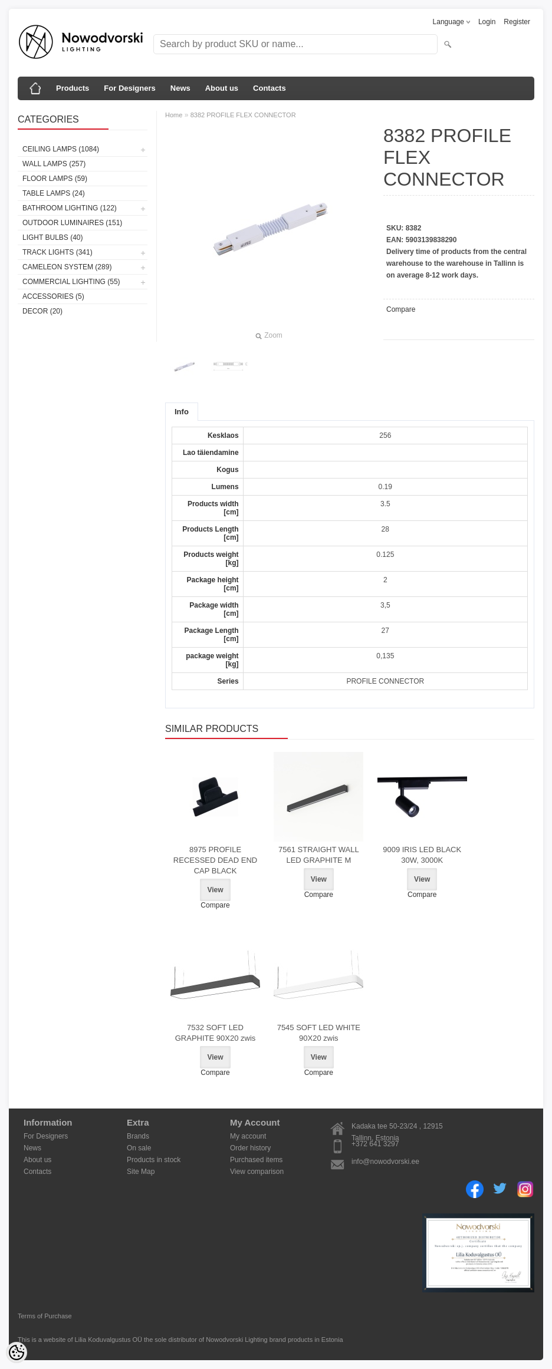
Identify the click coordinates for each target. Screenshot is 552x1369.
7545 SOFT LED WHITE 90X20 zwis (318, 1033)
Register (517, 22)
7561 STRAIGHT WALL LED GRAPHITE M (318, 855)
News (180, 88)
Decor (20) (42, 311)
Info (182, 411)
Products (72, 88)
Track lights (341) (57, 252)
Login (486, 22)
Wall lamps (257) (54, 164)
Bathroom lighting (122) (69, 208)
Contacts (269, 88)
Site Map (141, 1171)
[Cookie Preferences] (16, 1352)
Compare (400, 309)
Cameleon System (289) (66, 267)
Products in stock (153, 1160)
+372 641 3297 (375, 1144)
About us (221, 88)
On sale (139, 1148)
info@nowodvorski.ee (385, 1161)
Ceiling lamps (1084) (60, 149)
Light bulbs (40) (52, 237)
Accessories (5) (53, 296)
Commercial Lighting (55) (71, 282)
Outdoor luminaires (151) (72, 223)
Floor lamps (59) (54, 178)
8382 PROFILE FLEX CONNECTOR (243, 114)
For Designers (129, 88)
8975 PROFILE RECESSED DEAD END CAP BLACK (215, 860)
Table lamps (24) (53, 193)
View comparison (257, 1171)
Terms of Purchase (45, 1315)
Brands (138, 1136)
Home (173, 114)
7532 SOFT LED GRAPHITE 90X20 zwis (215, 1033)
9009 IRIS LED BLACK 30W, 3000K (422, 855)
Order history (250, 1148)
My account (248, 1136)
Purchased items (256, 1160)
